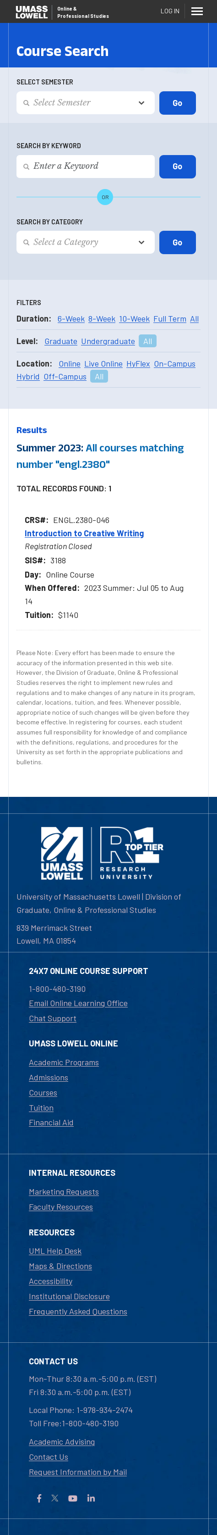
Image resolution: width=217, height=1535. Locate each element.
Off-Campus (65, 376)
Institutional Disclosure (69, 1296)
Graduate (60, 341)
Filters (28, 302)
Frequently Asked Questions (78, 1311)
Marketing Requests (64, 1191)
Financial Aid (51, 1122)
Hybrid (28, 376)
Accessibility (50, 1281)
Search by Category (49, 222)
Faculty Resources (61, 1206)
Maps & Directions (60, 1266)
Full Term (169, 318)
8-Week (101, 318)
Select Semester (44, 82)
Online (70, 363)
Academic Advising (62, 1441)
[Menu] (197, 11)
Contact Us (48, 1457)
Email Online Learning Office (78, 1003)
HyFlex (138, 363)
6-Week (71, 318)
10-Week (134, 318)
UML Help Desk (55, 1251)
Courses (43, 1092)
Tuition (41, 1107)
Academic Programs (64, 1062)
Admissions (48, 1077)
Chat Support (52, 1018)
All (194, 318)
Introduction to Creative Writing (84, 533)
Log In (170, 11)
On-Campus (174, 363)
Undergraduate (108, 341)
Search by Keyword (48, 146)
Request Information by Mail (78, 1472)
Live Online (103, 363)
